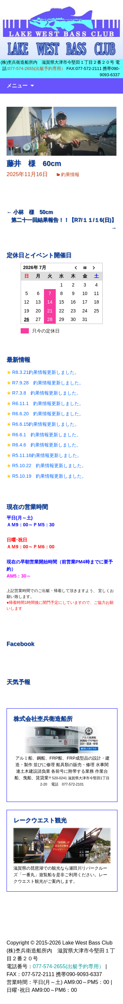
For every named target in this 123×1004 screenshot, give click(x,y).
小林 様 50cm (30, 212)
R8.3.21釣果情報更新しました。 (45, 372)
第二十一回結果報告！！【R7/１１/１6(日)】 (63, 224)
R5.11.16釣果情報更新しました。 (47, 455)
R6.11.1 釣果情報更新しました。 (48, 403)
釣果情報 (70, 174)
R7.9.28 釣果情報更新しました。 (48, 382)
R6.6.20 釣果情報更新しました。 (48, 413)
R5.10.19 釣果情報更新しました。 (49, 476)
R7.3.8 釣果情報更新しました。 (46, 393)
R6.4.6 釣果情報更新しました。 (46, 444)
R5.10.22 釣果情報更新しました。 (49, 465)
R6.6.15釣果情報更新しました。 (45, 424)
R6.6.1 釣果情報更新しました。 (46, 434)
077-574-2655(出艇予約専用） (36, 68)
